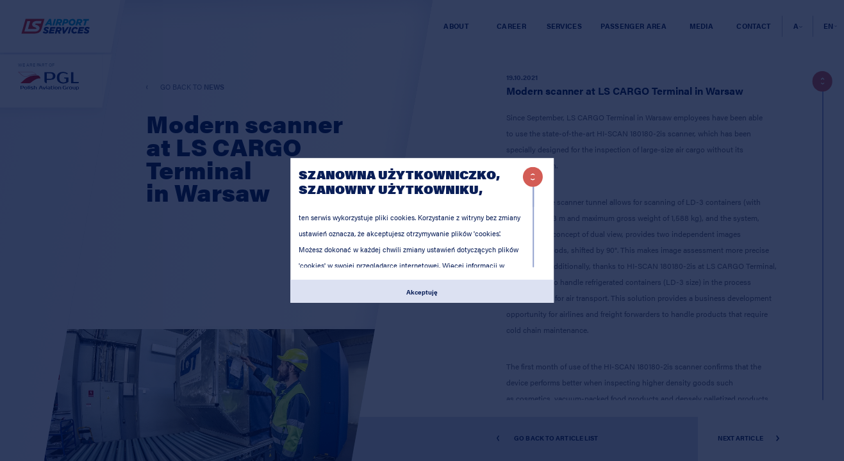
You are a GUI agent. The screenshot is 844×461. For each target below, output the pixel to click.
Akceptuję (422, 291)
